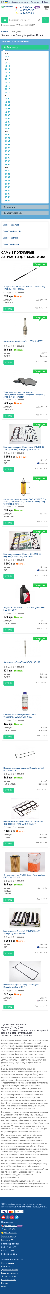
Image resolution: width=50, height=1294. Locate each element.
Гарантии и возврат (10, 1273)
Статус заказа (7, 1263)
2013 (7, 72)
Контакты (35, 2)
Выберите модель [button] (13, 213)
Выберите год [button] (11, 47)
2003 (7, 108)
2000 (7, 98)
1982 (7, 177)
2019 (7, 92)
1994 (7, 148)
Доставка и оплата (19, 2)
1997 (7, 157)
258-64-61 (24, 7)
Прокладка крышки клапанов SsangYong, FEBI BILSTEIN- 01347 (23, 769)
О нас (3, 1286)
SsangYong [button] (10, 207)
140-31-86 (24, 13)
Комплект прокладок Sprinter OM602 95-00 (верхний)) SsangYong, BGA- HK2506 (22, 555)
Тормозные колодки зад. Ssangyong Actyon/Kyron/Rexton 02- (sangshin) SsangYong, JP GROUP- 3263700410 (24, 394)
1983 (7, 180)
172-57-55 (24, 10)
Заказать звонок (8, 1236)
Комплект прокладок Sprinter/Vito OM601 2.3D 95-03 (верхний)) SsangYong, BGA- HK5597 (23, 448)
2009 (7, 128)
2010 (7, 62)
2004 (7, 112)
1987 (7, 193)
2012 (7, 69)
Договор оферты (8, 1276)
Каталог (5, 1283)
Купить (8, 309)
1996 (7, 154)
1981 (7, 174)
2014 (7, 76)
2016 (7, 82)
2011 (7, 66)
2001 (7, 102)
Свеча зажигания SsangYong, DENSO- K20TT (23, 341)
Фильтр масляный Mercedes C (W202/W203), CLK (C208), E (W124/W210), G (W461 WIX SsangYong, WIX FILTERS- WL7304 (24, 501)
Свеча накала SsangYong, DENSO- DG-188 (21, 662)
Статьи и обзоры (8, 1280)
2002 (7, 105)
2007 (7, 122)
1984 (7, 184)
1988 (7, 197)
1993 (7, 144)
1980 (7, 170)
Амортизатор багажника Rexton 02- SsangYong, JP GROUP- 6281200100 (24, 288)
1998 (7, 161)
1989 (7, 200)
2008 (7, 125)
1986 (7, 190)
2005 (7, 115)
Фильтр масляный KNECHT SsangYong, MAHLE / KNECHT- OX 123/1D (24, 876)
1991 (7, 138)
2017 (7, 86)
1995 (7, 151)
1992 (7, 141)
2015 (7, 79)
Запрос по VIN (7, 1240)
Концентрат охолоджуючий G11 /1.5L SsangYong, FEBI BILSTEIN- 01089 (19, 715)
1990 (7, 134)
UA (7, 2)
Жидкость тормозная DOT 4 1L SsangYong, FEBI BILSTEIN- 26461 (24, 608)
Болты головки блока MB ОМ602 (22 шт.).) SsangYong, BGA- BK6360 (21, 932)
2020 (7, 56)
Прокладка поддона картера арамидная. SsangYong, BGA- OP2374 (21, 986)
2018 (7, 89)
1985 (7, 187)
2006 (7, 118)
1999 (7, 164)
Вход (45, 2)
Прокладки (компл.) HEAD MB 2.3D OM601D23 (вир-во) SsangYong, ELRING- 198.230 (23, 822)
